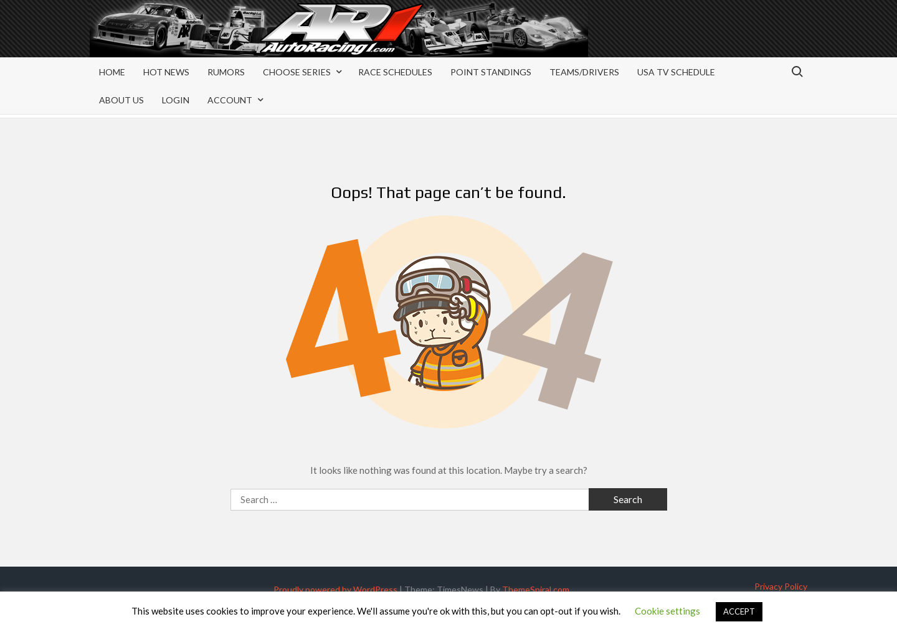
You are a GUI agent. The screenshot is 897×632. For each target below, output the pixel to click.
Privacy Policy (780, 586)
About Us (121, 100)
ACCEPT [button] (739, 611)
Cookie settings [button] (667, 610)
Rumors (226, 72)
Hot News (166, 72)
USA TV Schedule (676, 72)
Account (229, 100)
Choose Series (297, 72)
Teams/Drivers (584, 72)
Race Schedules (395, 72)
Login (175, 100)
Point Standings (490, 72)
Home (112, 72)
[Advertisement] (707, 38)
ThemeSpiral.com (535, 589)
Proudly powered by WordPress (335, 589)
